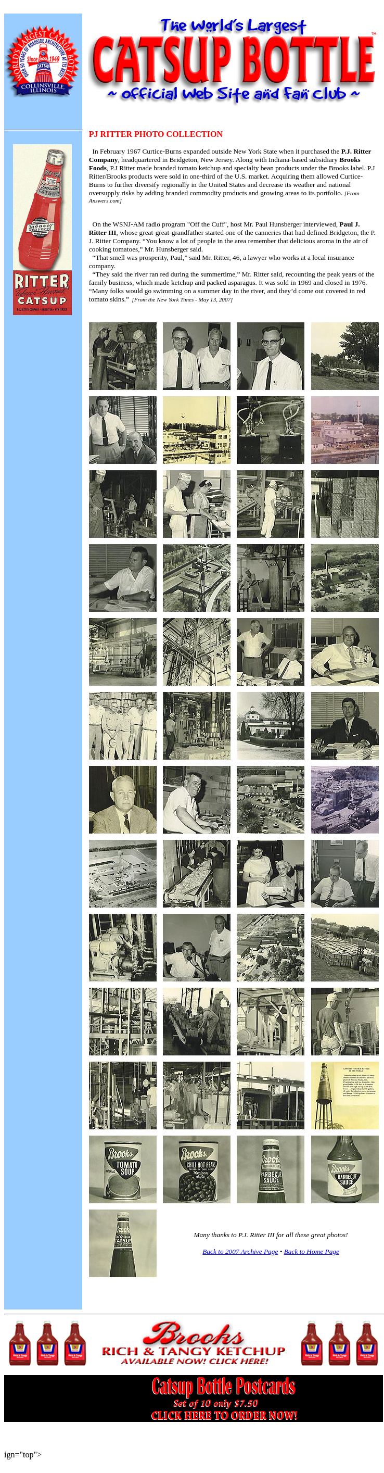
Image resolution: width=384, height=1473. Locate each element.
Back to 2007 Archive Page (240, 1251)
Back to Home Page (311, 1251)
